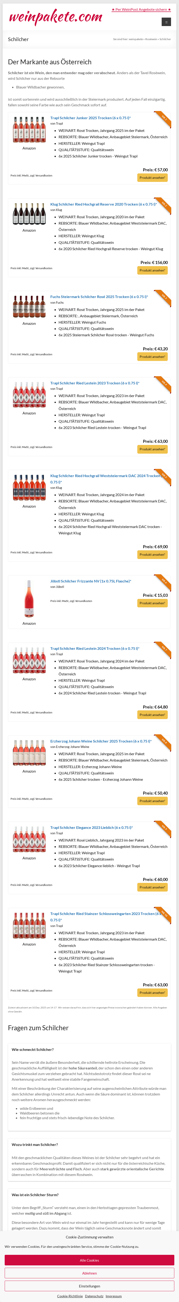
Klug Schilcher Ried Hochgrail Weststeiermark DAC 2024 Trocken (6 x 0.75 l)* (108, 478)
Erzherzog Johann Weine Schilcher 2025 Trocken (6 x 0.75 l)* (101, 740)
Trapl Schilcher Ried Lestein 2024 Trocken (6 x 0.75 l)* (94, 647)
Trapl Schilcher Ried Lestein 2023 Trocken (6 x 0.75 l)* (94, 382)
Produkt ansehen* (151, 178)
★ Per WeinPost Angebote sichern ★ (141, 9)
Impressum (114, 1296)
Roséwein (151, 39)
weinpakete (136, 39)
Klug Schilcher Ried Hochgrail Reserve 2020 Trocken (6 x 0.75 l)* (103, 204)
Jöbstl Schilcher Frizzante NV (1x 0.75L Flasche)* (90, 580)
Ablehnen (89, 1273)
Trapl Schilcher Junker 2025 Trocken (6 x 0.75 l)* (90, 117)
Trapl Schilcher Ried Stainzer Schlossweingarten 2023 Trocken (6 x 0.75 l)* (105, 915)
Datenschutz (94, 1296)
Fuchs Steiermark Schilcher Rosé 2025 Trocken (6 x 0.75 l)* (99, 296)
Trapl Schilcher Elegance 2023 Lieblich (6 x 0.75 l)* (91, 826)
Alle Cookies (89, 1260)
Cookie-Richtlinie (70, 1296)
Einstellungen (89, 1286)
